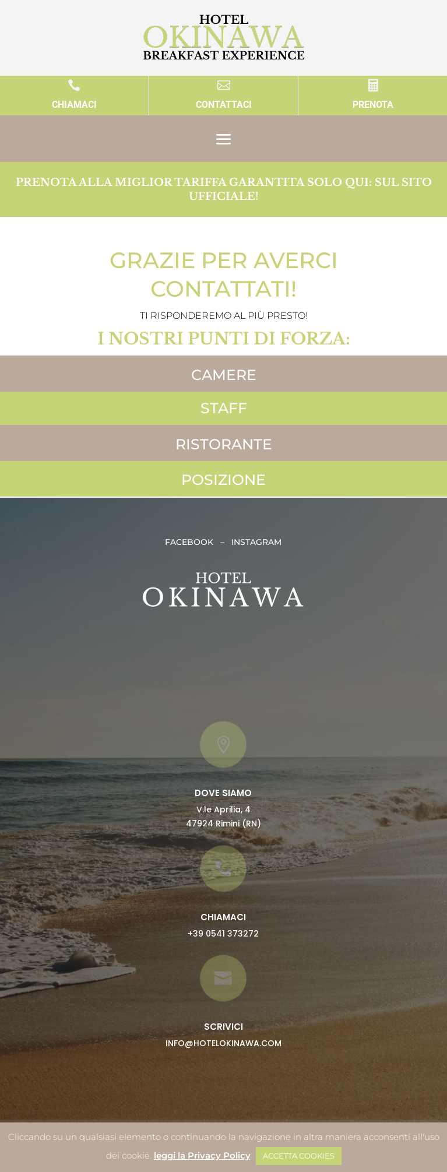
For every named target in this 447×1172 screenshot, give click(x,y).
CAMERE (223, 374)
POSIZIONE (223, 479)
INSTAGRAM (256, 542)
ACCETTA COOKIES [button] (299, 1155)
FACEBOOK (192, 542)
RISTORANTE (223, 444)
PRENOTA (373, 104)
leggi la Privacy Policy (202, 1155)
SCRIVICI (223, 1026)
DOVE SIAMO (223, 793)
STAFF (223, 408)
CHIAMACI (74, 104)
